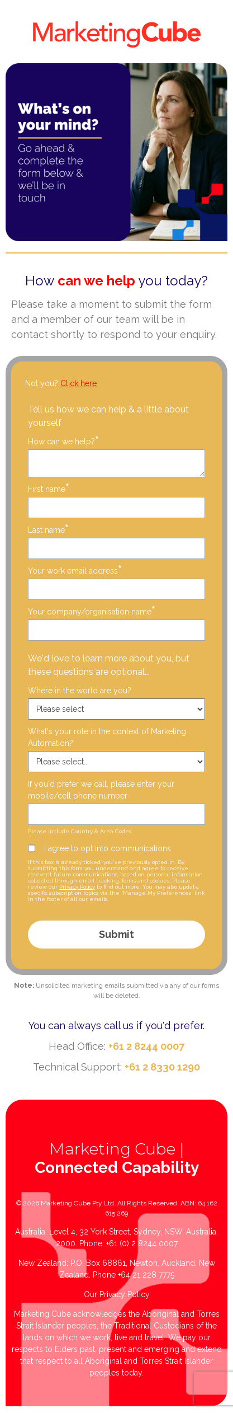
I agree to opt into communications (107, 848)
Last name (48, 530)
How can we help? (63, 441)
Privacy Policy (77, 887)
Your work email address (75, 570)
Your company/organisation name (91, 611)
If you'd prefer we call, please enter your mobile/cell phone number (101, 790)
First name (48, 489)
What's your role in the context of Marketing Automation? (107, 737)
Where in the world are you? (79, 690)
